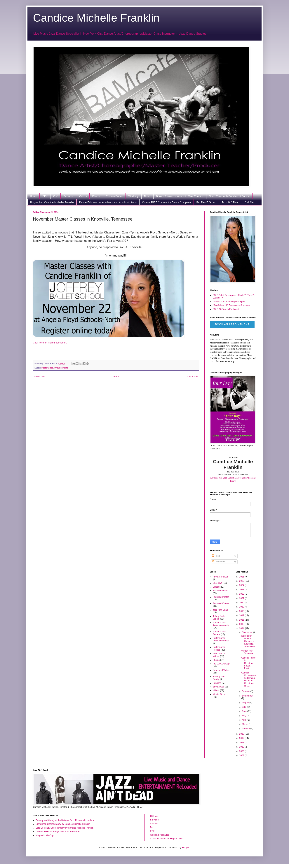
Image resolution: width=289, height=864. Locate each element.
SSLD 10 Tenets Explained (226, 309)
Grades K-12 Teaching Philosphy (229, 301)
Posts (216, 556)
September (247, 695)
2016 (242, 620)
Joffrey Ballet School (219, 617)
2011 (242, 742)
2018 (242, 611)
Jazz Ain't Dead (230, 202)
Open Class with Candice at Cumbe (229, 196)
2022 (242, 594)
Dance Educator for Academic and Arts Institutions (108, 202)
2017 (242, 615)
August (245, 702)
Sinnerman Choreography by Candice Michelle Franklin (63, 824)
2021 (242, 598)
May (244, 715)
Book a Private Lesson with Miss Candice (179, 196)
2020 (242, 602)
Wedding (133, 196)
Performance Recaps (219, 648)
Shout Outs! (218, 686)
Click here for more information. (50, 342)
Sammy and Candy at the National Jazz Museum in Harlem (65, 820)
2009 (242, 751)
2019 (242, 606)
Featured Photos (221, 597)
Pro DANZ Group (206, 202)
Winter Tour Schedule (247, 652)
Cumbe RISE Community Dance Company (166, 202)
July (244, 707)
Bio (151, 827)
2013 (242, 734)
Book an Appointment (232, 324)
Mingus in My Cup (44, 835)
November (247, 632)
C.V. (55, 196)
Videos (83, 196)
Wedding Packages (159, 835)
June (244, 711)
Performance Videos (219, 654)
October (246, 691)
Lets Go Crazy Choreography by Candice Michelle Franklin (64, 828)
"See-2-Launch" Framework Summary (231, 305)
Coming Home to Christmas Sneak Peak (248, 663)
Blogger (185, 847)
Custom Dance (114, 196)
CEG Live (217, 583)
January (246, 728)
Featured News (220, 590)
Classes (217, 587)
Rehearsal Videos (221, 670)
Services (68, 196)
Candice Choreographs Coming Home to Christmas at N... (248, 679)
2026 (242, 576)
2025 (242, 581)
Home (33, 196)
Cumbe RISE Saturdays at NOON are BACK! (58, 831)
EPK (45, 196)
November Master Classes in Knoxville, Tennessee (248, 641)
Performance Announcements (221, 639)
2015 (242, 624)
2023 (242, 589)
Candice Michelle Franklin (96, 18)
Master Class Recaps (219, 633)
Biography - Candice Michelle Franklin (52, 202)
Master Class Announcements (54, 368)
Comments (218, 561)
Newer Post (39, 376)
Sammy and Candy (218, 677)
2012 (242, 738)
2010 (242, 747)
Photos (96, 196)
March (245, 724)
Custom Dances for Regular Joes (166, 838)
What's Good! (219, 694)
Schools (154, 823)
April (244, 720)
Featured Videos (221, 603)
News (147, 196)
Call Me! (249, 202)
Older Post (192, 376)
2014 (242, 628)
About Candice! (220, 576)
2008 (242, 755)
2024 (242, 585)
